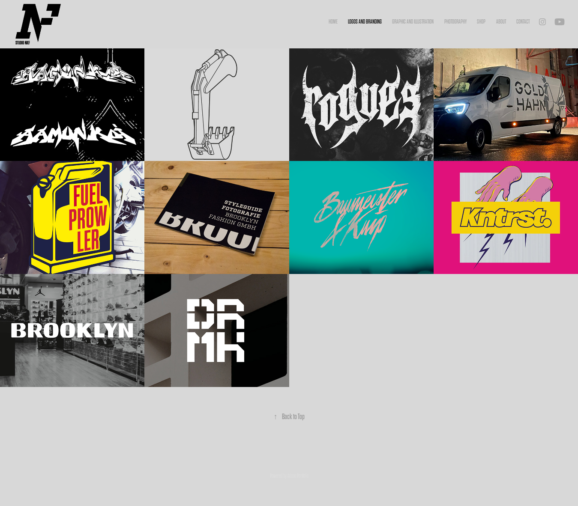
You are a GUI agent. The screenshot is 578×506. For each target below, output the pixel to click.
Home (333, 21)
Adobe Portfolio (298, 476)
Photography (455, 21)
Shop (481, 21)
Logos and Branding (365, 21)
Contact (523, 21)
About (501, 21)
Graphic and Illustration (413, 21)
